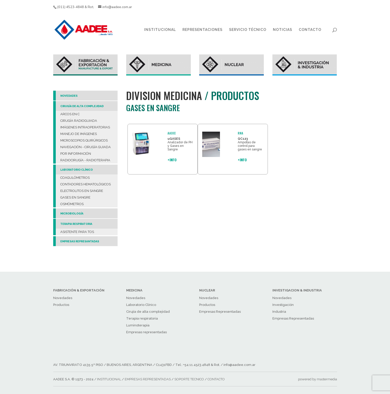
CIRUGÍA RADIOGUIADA (78, 121)
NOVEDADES (69, 95)
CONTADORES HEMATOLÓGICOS (85, 184)
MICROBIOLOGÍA (71, 213)
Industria (279, 311)
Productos (61, 305)
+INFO (172, 159)
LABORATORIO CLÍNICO (76, 169)
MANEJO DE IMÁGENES (78, 134)
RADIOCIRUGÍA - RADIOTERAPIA (85, 160)
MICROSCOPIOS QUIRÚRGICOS (84, 140)
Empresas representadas (146, 332)
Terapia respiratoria (142, 318)
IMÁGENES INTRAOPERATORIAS (85, 127)
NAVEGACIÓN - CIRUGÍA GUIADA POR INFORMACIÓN (85, 150)
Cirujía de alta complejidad (148, 311)
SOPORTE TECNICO (189, 379)
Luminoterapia (138, 325)
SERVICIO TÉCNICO (247, 30)
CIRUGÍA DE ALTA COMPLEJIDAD (82, 106)
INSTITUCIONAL (160, 30)
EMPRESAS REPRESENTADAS (148, 379)
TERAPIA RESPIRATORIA (76, 223)
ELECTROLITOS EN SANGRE (81, 191)
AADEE (172, 133)
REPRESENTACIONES (202, 30)
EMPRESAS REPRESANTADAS (79, 241)
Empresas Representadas (220, 311)
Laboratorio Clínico (141, 305)
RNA (240, 133)
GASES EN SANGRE (75, 197)
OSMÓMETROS (72, 204)
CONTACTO (310, 30)
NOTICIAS (282, 30)
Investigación (283, 305)
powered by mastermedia (317, 379)
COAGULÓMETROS (75, 178)
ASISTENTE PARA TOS (77, 232)
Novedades (62, 298)
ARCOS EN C (70, 114)
